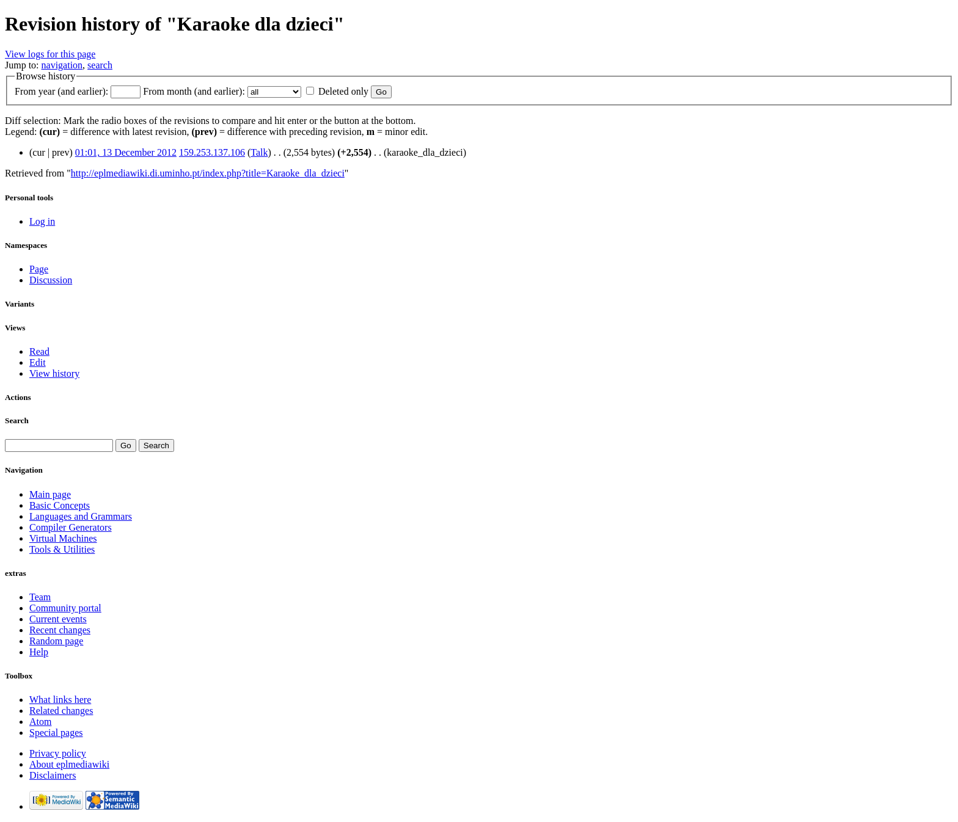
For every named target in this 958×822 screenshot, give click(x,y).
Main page (50, 494)
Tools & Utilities (62, 549)
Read (39, 351)
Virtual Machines (63, 538)
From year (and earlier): (61, 91)
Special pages (56, 732)
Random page (56, 641)
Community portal (65, 608)
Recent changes (59, 630)
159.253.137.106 (212, 152)
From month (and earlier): (194, 91)
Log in (42, 221)
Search (17, 420)
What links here (60, 699)
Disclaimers (52, 775)
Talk (259, 152)
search (99, 65)
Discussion (50, 280)
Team (40, 597)
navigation (62, 65)
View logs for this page (50, 54)
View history (54, 373)
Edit (37, 362)
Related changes (61, 710)
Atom (40, 721)
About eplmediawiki (69, 764)
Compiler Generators (70, 527)
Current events (58, 619)
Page (38, 269)
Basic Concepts (59, 505)
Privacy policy (57, 753)
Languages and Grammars (80, 516)
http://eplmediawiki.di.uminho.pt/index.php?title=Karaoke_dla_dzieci (208, 173)
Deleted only (343, 91)
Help (38, 652)
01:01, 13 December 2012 (126, 152)
